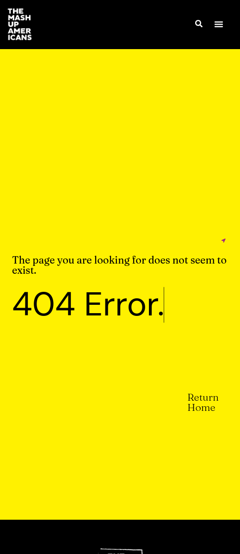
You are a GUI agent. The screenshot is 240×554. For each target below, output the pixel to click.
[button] (219, 24)
